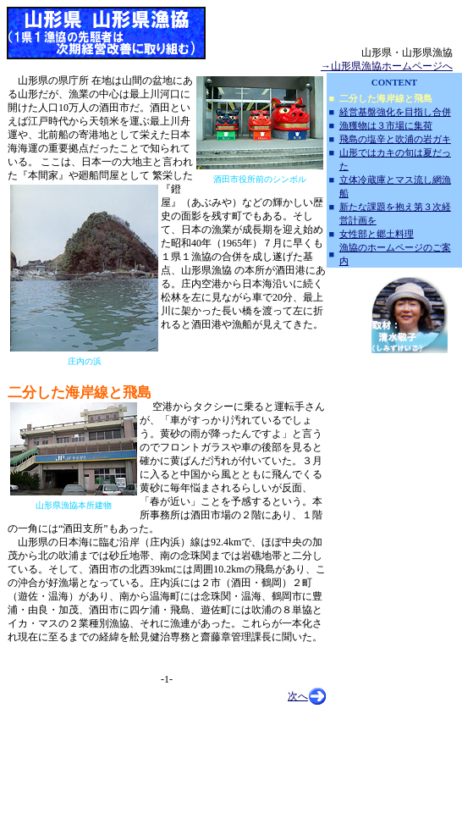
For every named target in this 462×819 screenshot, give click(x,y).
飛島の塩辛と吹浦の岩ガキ (395, 139)
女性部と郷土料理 (376, 234)
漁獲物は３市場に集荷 (385, 125)
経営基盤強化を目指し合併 (395, 112)
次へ (298, 696)
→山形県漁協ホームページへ (387, 66)
